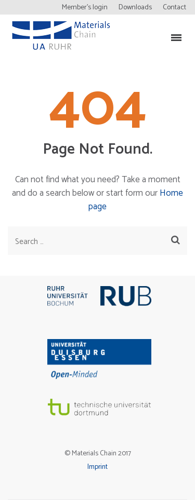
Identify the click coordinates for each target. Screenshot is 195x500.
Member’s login (85, 7)
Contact (174, 7)
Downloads (135, 7)
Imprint (97, 466)
